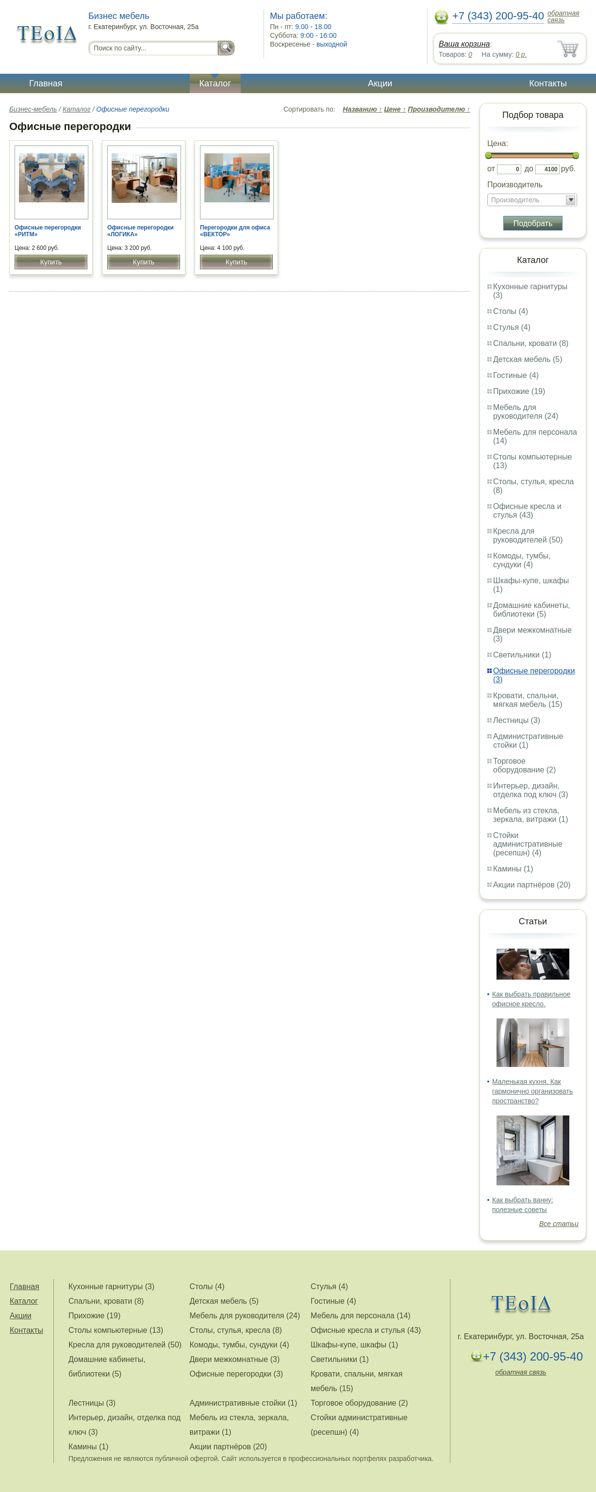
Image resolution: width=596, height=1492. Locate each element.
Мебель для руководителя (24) (525, 411)
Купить (51, 262)
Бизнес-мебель (33, 109)
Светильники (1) (522, 655)
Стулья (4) (511, 327)
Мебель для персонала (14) (361, 1316)
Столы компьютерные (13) (115, 1330)
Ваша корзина (464, 44)
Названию (362, 109)
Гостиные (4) (516, 375)
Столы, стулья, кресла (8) (235, 1330)
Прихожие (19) (519, 391)
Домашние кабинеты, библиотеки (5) (531, 609)
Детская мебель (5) (527, 359)
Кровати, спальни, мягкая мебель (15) (528, 699)
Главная (46, 83)
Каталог (215, 83)
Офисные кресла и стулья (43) (527, 510)
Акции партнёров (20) (532, 885)
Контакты (548, 83)
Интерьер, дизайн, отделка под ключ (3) (530, 790)
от (491, 168)
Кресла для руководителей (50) (528, 535)
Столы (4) (510, 311)
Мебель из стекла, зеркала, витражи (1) (530, 814)
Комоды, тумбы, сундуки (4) (522, 560)
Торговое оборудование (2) (524, 765)
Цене (395, 109)
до (529, 168)
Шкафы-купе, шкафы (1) (354, 1345)
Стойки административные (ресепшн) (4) (528, 844)
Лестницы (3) (516, 720)
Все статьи (559, 1224)
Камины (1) (513, 869)
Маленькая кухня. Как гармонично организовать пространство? (532, 1091)
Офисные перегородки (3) (236, 1374)
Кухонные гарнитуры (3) (111, 1286)
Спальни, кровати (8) (530, 343)
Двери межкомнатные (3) (234, 1359)
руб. (568, 168)
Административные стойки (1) (528, 740)
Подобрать (533, 223)
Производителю (439, 109)
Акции (380, 83)
